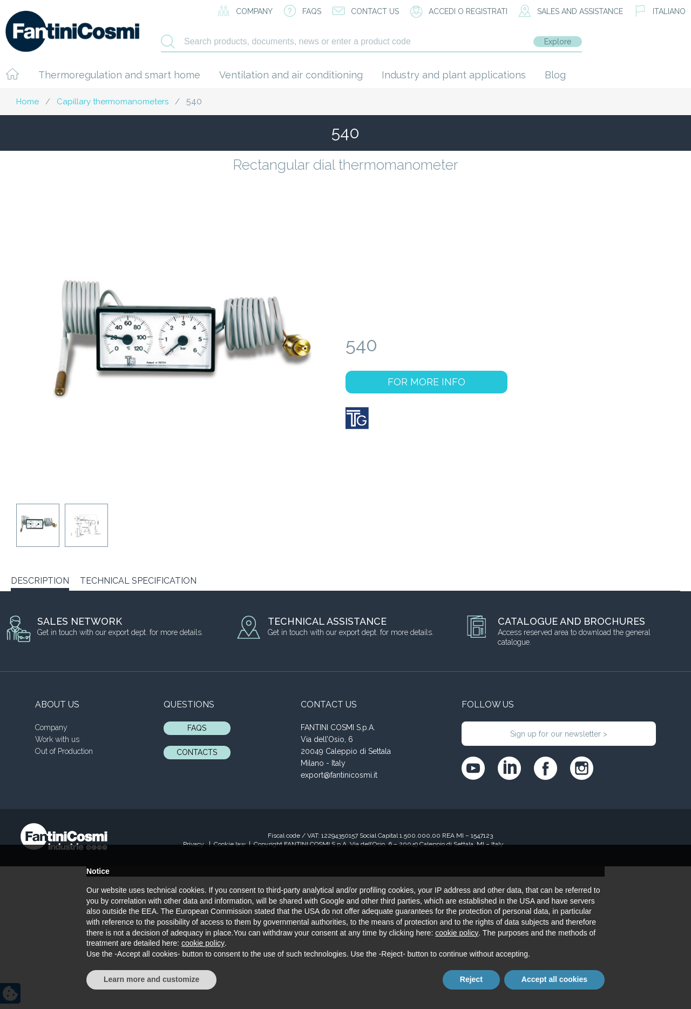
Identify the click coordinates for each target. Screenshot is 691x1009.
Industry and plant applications (454, 75)
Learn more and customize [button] (151, 979)
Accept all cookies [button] (554, 979)
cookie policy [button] (456, 932)
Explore (557, 41)
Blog (555, 75)
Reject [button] (471, 979)
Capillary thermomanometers (112, 101)
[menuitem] (660, 11)
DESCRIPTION (40, 581)
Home (27, 101)
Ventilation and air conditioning (291, 75)
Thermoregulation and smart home (119, 75)
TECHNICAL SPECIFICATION (138, 581)
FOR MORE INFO (426, 381)
